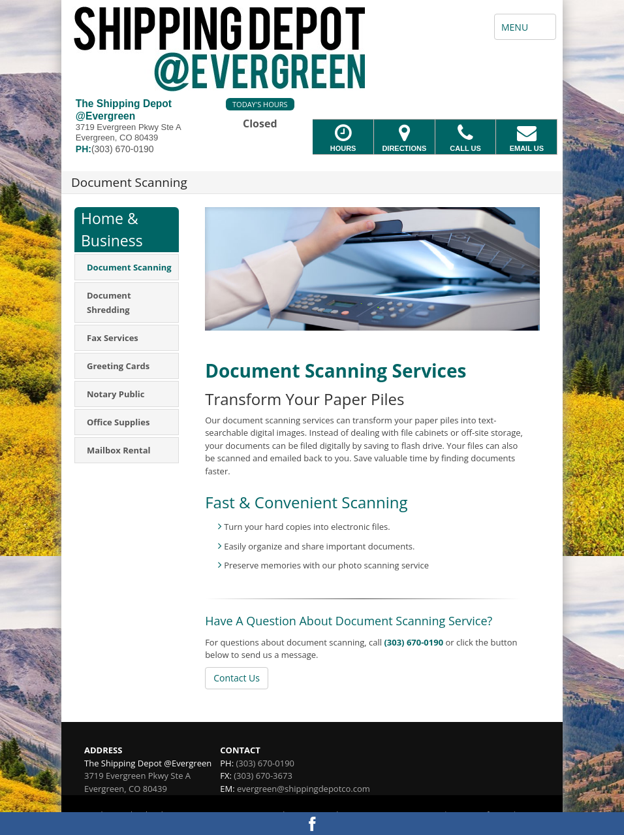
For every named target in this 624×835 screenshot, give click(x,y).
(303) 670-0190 (413, 642)
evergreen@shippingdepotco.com (303, 788)
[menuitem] (126, 267)
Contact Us (236, 678)
